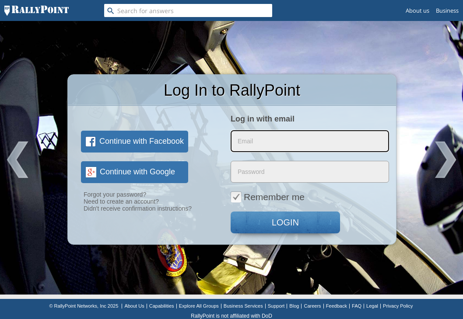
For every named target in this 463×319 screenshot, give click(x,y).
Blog (294, 306)
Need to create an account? (121, 201)
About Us (134, 306)
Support (276, 306)
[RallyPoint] (36, 10)
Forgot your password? (115, 194)
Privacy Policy (398, 306)
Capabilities (161, 306)
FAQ (356, 306)
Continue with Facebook (134, 141)
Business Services (243, 306)
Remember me (268, 196)
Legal (372, 306)
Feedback (336, 306)
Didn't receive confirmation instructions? (138, 208)
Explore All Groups (199, 306)
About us (417, 10)
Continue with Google (130, 171)
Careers (312, 306)
